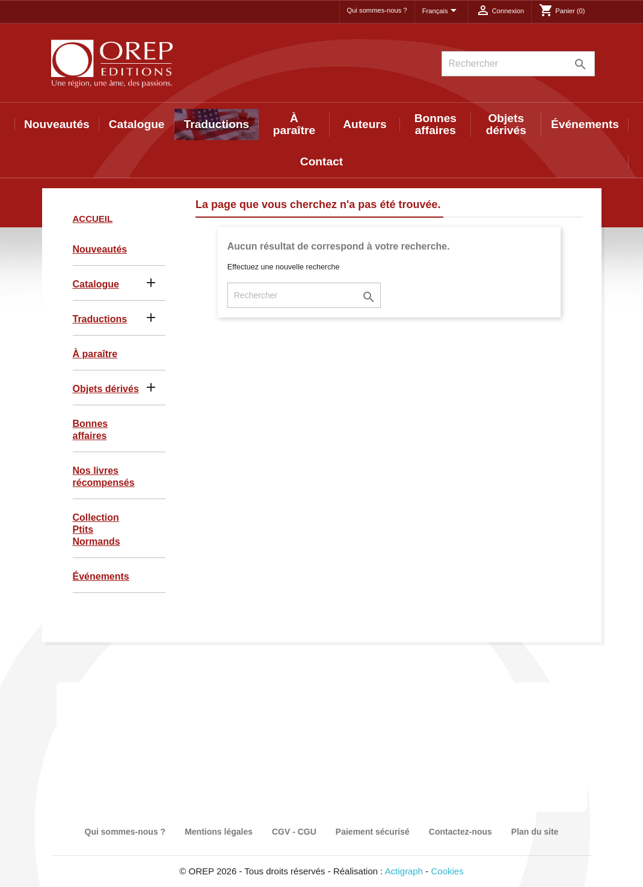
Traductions (217, 124)
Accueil (93, 218)
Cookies (447, 871)
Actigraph (404, 871)
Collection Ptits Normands (96, 529)
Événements (585, 124)
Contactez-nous (460, 831)
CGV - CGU (294, 831)
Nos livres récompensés (104, 476)
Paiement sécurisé (373, 831)
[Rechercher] (518, 63)
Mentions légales (219, 831)
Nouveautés (57, 124)
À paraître (294, 124)
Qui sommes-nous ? (377, 10)
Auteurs (365, 124)
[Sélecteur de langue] (441, 11)
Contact (321, 161)
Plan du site (535, 831)
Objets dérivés (506, 124)
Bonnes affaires (435, 124)
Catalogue (137, 124)
